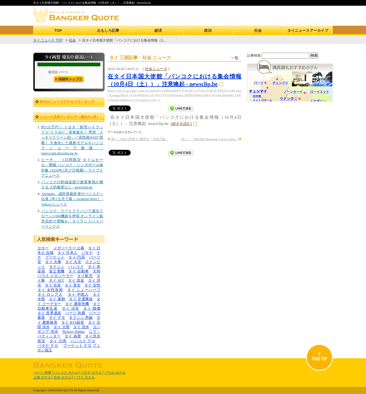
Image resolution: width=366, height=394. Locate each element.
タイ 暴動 (57, 299)
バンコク (76, 266)
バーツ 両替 (42, 373)
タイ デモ (57, 317)
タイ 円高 (76, 257)
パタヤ (87, 252)
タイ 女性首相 (50, 290)
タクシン (57, 266)
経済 (158, 30)
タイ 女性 (92, 285)
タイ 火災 (73, 262)
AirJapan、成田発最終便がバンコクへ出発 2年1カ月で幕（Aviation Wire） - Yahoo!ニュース (72, 199)
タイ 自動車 (78, 271)
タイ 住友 (53, 285)
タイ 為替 (73, 336)
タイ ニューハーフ (84, 290)
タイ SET (56, 280)
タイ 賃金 (76, 280)
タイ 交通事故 (81, 299)
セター (43, 248)
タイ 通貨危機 (77, 304)
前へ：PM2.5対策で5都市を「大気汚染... (139, 139)
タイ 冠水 (81, 327)
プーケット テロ (77, 345)
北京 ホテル (62, 377)
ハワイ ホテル (84, 377)
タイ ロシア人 (50, 294)
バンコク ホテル (65, 373)
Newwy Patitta (73, 331)
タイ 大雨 (61, 327)
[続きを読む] (181, 124)
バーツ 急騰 (75, 313)
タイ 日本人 (67, 252)
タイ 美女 (73, 285)
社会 (258, 30)
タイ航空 (85, 276)
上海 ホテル (42, 377)
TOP (58, 30)
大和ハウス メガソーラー (68, 273)
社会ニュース (156, 69)
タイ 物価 (91, 308)
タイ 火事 (53, 262)
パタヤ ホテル (91, 373)
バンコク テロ (83, 341)
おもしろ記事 (108, 30)
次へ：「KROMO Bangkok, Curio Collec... (209, 139)
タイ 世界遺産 (49, 313)
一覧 (234, 58)
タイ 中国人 (78, 294)
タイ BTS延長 (72, 322)
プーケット (55, 257)
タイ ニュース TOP (48, 40)
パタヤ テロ (47, 345)
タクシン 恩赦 (81, 317)
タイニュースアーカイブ (307, 30)
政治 (208, 30)
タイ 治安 (70, 308)
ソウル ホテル (115, 373)
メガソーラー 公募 (68, 248)
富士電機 (57, 271)
